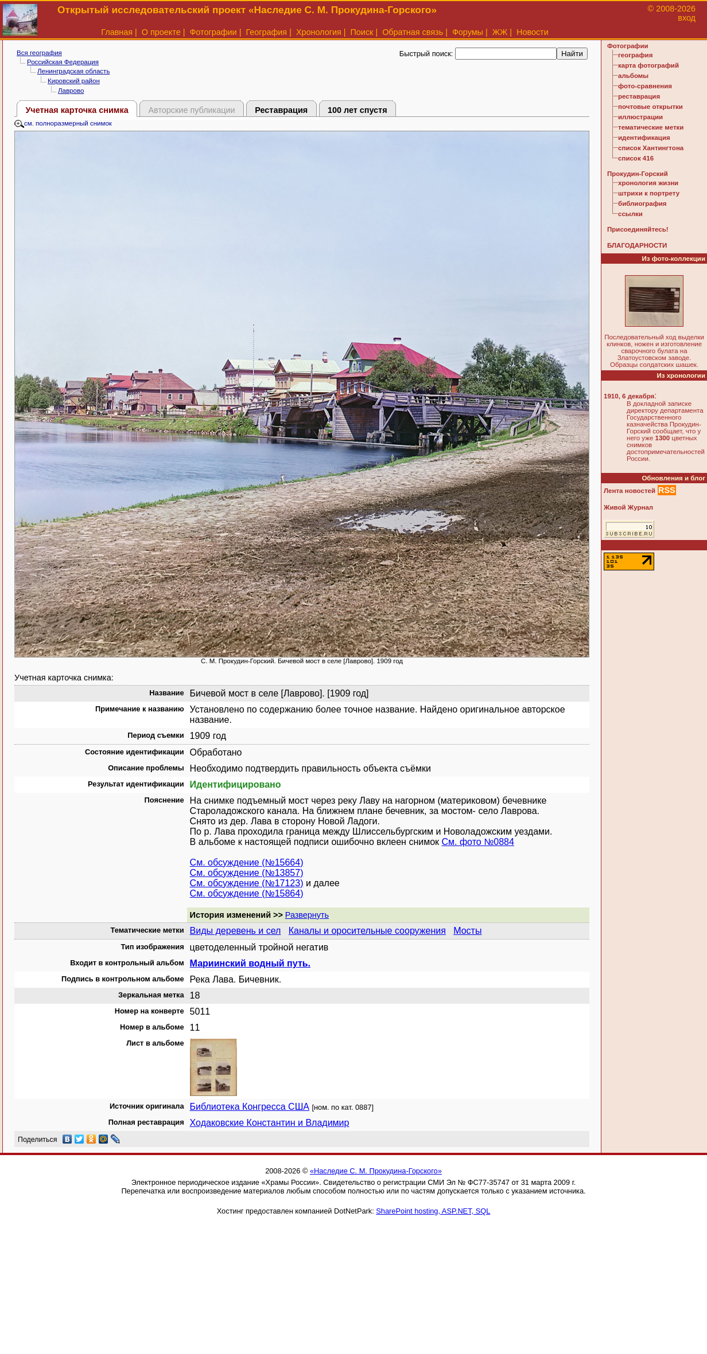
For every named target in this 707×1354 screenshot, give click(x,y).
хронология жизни (648, 182)
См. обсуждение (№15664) (247, 862)
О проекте (161, 32)
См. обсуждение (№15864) (247, 893)
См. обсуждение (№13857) (247, 873)
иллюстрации (640, 117)
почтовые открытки (650, 106)
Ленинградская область (73, 71)
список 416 (636, 158)
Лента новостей (629, 490)
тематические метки (650, 127)
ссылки (630, 213)
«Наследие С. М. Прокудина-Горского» (376, 1171)
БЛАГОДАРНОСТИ (637, 245)
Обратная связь (412, 32)
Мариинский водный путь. (250, 963)
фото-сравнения (645, 86)
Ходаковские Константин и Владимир (269, 1123)
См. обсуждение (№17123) (247, 883)
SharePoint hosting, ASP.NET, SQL (433, 1211)
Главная (117, 32)
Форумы (467, 32)
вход (687, 17)
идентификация (644, 137)
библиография (642, 203)
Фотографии (212, 32)
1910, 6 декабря (629, 396)
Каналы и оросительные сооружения (367, 931)
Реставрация (281, 110)
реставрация (639, 96)
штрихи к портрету (648, 193)
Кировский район (74, 80)
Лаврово (71, 90)
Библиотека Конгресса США (249, 1107)
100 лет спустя (357, 110)
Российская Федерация (63, 61)
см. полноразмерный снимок (63, 123)
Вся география (39, 52)
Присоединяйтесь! (638, 229)
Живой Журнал (628, 507)
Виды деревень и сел (235, 931)
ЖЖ (500, 32)
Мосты (467, 931)
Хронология (318, 32)
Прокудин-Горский (637, 173)
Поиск (362, 32)
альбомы (633, 75)
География (266, 32)
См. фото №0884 (478, 842)
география (635, 55)
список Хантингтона (650, 147)
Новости (532, 32)
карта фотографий (648, 65)
